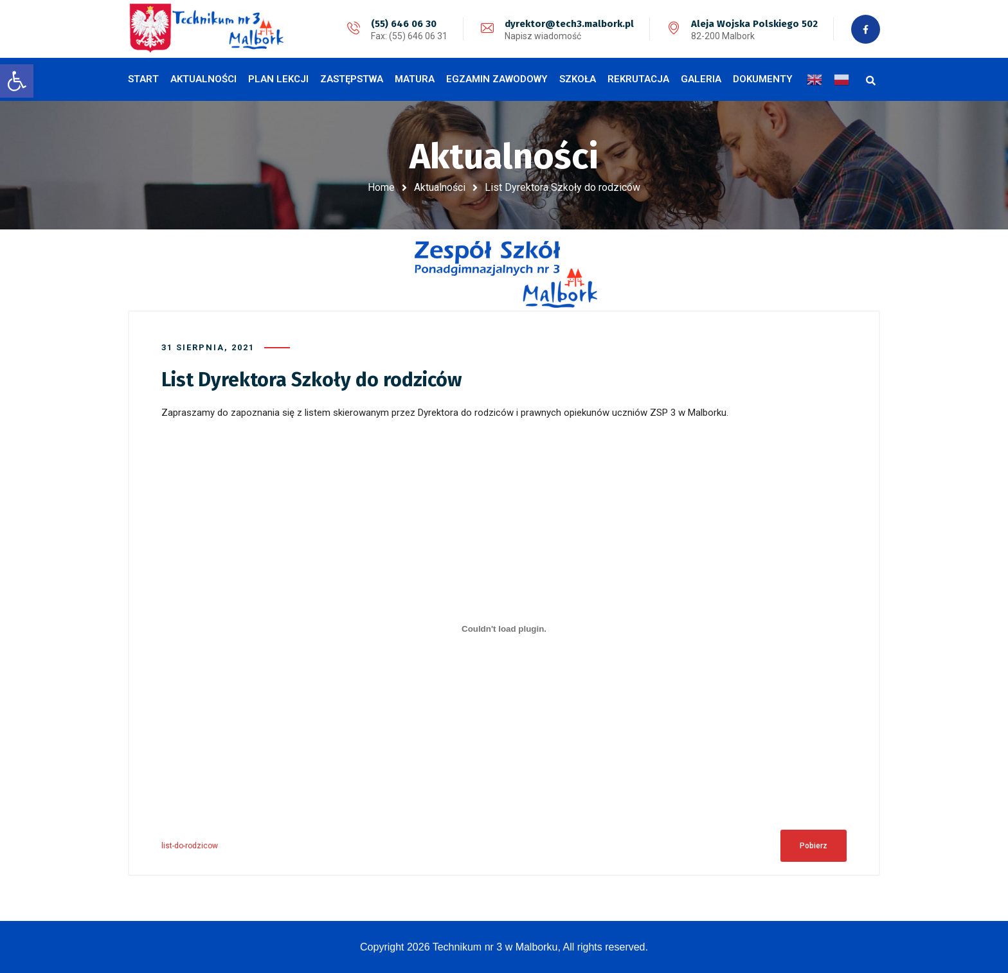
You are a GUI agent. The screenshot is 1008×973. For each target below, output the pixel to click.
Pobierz (813, 845)
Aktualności (439, 187)
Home (381, 187)
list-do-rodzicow (189, 845)
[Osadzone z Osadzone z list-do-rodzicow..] (504, 629)
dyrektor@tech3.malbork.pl (569, 24)
